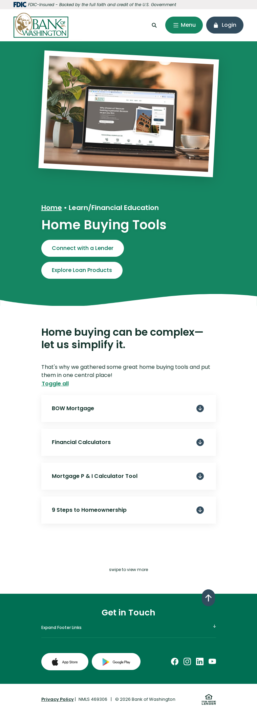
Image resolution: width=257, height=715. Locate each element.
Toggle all (55, 383)
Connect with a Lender (82, 248)
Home (51, 207)
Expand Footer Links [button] (61, 627)
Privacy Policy (57, 699)
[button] (128, 408)
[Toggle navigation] (184, 25)
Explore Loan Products (82, 270)
